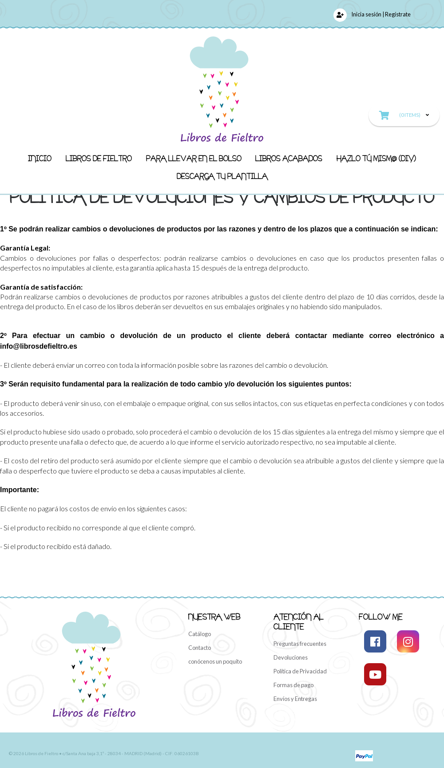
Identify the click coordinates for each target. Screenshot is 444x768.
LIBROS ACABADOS (288, 158)
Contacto (199, 647)
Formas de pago (293, 684)
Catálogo (199, 633)
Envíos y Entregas (295, 698)
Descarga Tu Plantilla (222, 175)
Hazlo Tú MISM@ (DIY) (376, 158)
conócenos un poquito (215, 661)
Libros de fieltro (99, 158)
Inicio (40, 158)
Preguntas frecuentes (300, 643)
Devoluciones (291, 657)
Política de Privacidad (300, 671)
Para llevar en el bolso (194, 158)
